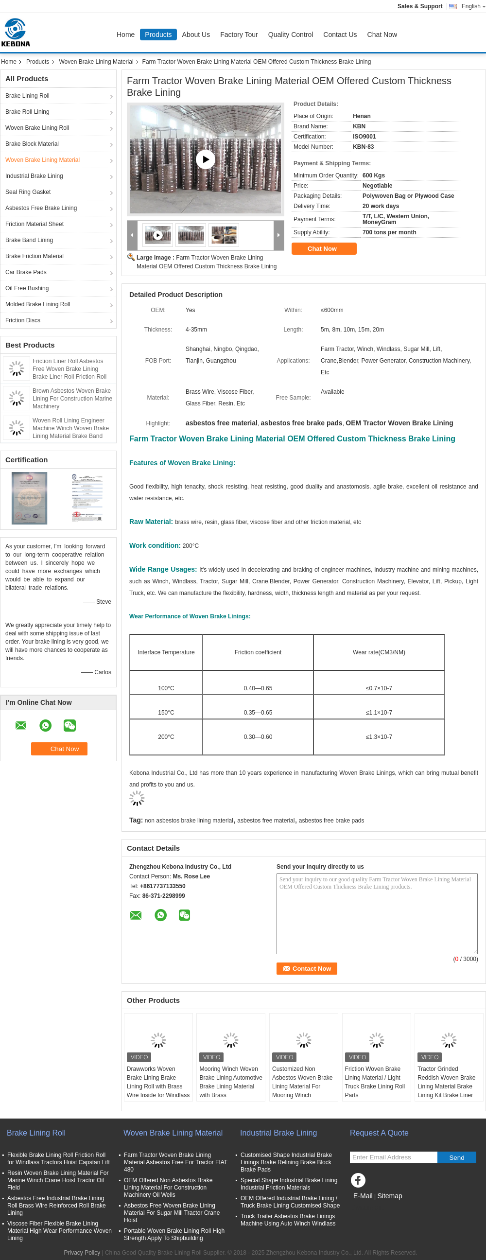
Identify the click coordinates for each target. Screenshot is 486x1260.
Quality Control (290, 34)
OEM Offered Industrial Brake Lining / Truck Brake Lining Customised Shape (290, 1202)
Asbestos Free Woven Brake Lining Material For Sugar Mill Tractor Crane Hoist (172, 1213)
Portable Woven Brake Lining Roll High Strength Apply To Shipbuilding (174, 1234)
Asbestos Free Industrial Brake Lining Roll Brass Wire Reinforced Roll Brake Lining (56, 1205)
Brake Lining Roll (27, 95)
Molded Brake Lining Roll (37, 304)
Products (158, 34)
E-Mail (363, 1196)
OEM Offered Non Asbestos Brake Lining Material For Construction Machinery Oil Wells (168, 1187)
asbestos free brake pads (331, 820)
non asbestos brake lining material (189, 820)
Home (126, 34)
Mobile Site (367, 1208)
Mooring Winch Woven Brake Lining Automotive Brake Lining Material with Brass (230, 1082)
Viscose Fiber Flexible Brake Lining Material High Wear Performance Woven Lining (59, 1231)
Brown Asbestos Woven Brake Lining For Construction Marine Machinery (72, 398)
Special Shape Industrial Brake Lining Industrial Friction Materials (289, 1184)
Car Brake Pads (26, 272)
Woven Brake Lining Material (96, 61)
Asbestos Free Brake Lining (41, 208)
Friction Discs (22, 320)
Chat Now (382, 34)
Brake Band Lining (29, 240)
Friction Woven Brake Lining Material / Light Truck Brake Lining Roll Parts (375, 1082)
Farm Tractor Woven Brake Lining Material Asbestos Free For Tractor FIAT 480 (175, 1162)
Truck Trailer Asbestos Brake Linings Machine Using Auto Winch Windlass (288, 1220)
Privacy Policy (82, 1252)
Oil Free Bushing (27, 288)
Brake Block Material (32, 143)
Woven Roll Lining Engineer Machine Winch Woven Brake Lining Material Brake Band (71, 428)
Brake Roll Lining (27, 111)
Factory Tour (239, 34)
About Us (196, 34)
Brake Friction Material (34, 256)
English (474, 6)
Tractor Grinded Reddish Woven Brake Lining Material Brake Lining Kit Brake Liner (446, 1082)
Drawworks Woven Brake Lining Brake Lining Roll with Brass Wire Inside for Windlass (158, 1082)
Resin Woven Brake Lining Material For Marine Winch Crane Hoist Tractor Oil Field (58, 1180)
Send (456, 1157)
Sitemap (389, 1196)
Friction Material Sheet (34, 224)
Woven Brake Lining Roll (37, 127)
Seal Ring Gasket (28, 192)
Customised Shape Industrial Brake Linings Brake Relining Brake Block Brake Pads (286, 1162)
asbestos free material (266, 820)
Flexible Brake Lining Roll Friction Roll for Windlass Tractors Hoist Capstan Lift (58, 1159)
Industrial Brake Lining (34, 176)
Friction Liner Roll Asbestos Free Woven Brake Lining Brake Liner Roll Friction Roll (69, 369)
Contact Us (340, 34)
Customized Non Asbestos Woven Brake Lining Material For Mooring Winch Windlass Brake (302, 1086)
